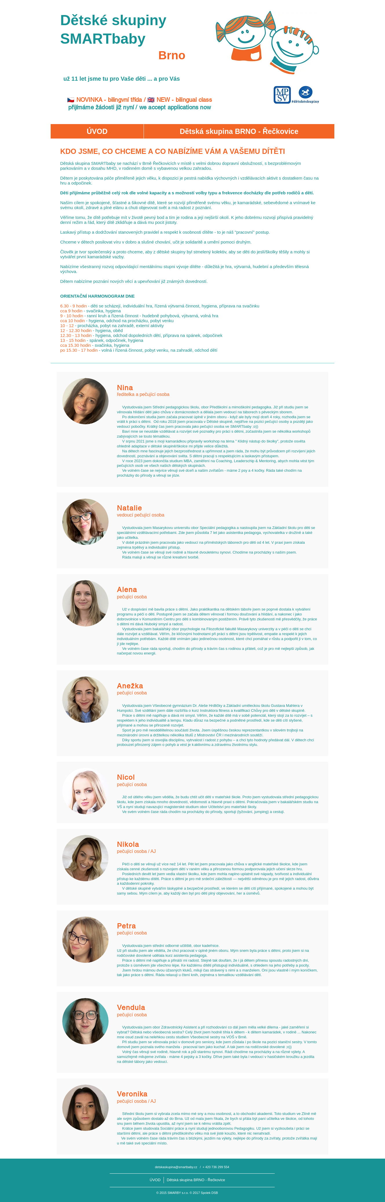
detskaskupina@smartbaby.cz (176, 1167)
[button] (239, 131)
